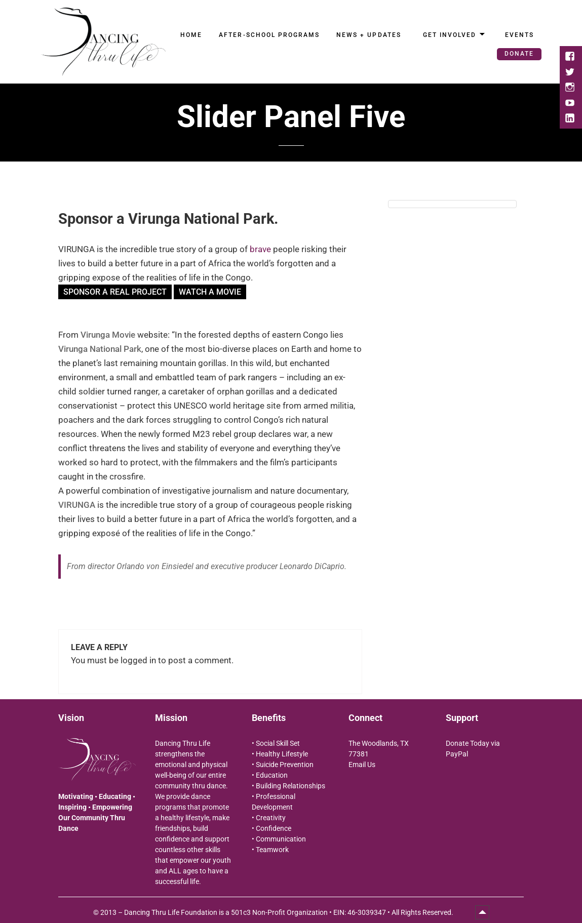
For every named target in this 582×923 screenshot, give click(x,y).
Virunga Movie (108, 335)
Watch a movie (210, 292)
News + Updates (368, 34)
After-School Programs (269, 34)
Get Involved (449, 34)
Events (519, 34)
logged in (138, 660)
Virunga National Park (99, 349)
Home (191, 34)
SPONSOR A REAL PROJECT (115, 292)
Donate (519, 53)
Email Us (361, 764)
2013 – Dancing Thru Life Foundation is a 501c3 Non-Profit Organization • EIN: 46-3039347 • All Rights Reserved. (277, 912)
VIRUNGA (76, 505)
